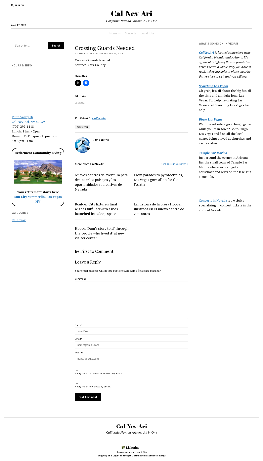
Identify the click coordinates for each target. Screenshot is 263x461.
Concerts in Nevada (213, 200)
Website (79, 352)
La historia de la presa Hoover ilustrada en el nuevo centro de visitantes (159, 209)
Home (113, 33)
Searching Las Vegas (213, 86)
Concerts (131, 33)
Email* (78, 338)
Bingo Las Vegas (210, 119)
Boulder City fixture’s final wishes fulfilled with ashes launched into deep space (96, 209)
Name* (78, 325)
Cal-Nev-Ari (131, 13)
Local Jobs (147, 33)
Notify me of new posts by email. (93, 386)
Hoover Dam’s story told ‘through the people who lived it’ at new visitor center (101, 233)
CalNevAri (19, 220)
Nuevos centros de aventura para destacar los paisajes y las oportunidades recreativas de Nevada (101, 182)
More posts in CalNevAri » (174, 163)
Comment (80, 278)
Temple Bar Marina (213, 153)
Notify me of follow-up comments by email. (98, 373)
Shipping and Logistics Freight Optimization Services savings (132, 455)
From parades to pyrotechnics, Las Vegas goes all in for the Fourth (158, 179)
